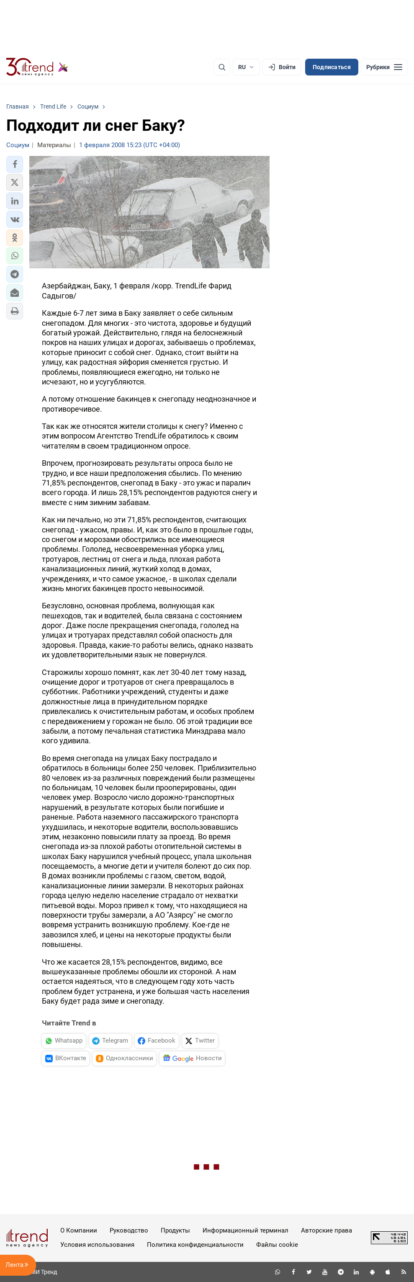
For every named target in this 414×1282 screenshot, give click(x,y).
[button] (15, 164)
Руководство (129, 1230)
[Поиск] (221, 67)
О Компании (78, 1230)
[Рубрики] (384, 67)
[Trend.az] (37, 67)
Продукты (175, 1230)
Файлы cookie (277, 1244)
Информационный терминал (245, 1230)
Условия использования (97, 1244)
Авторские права (326, 1230)
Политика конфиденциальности (195, 1244)
